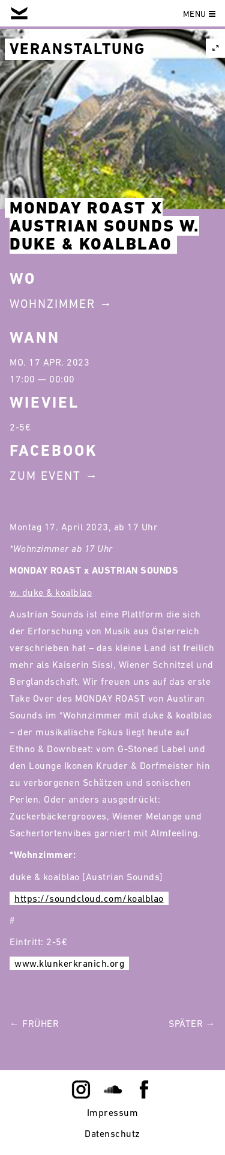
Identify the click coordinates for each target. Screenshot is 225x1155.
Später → (192, 1023)
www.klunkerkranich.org (69, 963)
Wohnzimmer (52, 303)
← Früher (34, 1023)
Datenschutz (112, 1133)
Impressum (113, 1112)
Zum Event (45, 475)
